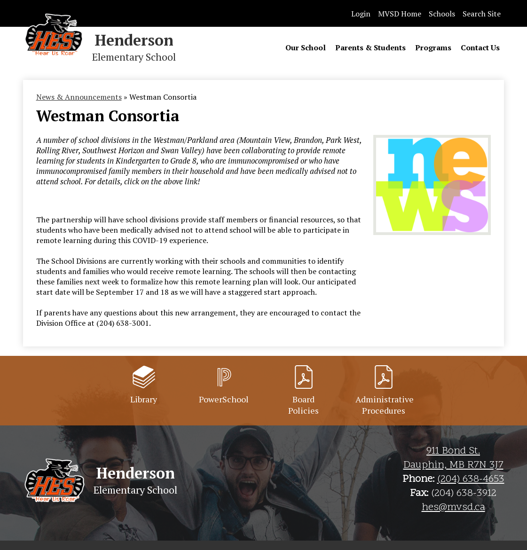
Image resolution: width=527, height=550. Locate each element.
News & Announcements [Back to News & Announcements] (79, 97)
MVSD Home (399, 13)
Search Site (482, 13)
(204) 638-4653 (470, 479)
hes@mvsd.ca (453, 508)
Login (360, 13)
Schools (442, 13)
